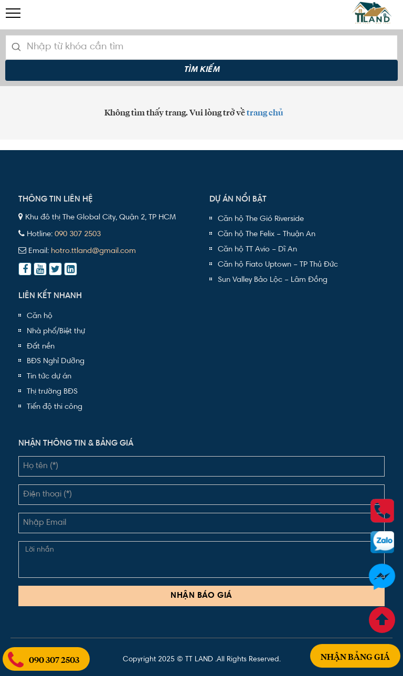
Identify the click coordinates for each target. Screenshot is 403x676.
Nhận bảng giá (355, 644)
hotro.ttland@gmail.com (93, 251)
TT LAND (199, 659)
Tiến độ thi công (54, 407)
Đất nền (41, 347)
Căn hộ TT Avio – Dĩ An (257, 250)
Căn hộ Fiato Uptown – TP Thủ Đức (278, 265)
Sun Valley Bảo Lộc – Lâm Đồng (272, 280)
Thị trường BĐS (52, 392)
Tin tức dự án (49, 377)
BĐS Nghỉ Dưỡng (55, 361)
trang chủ (265, 113)
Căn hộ (39, 316)
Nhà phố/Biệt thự (56, 331)
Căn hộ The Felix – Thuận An (266, 234)
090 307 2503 (78, 234)
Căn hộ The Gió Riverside (261, 219)
